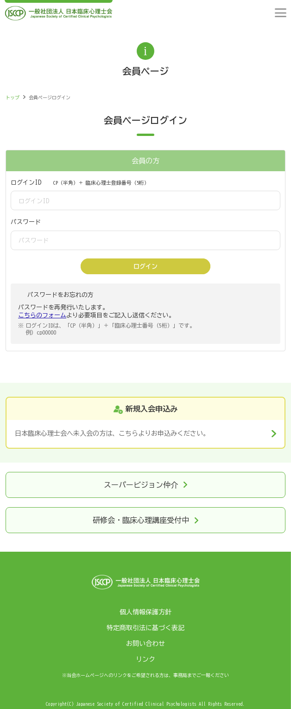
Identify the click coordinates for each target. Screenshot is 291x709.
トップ (12, 97)
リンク (145, 659)
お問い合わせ (145, 643)
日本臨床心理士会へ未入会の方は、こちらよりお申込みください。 (112, 433)
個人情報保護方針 (145, 612)
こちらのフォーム (42, 315)
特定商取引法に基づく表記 (145, 628)
